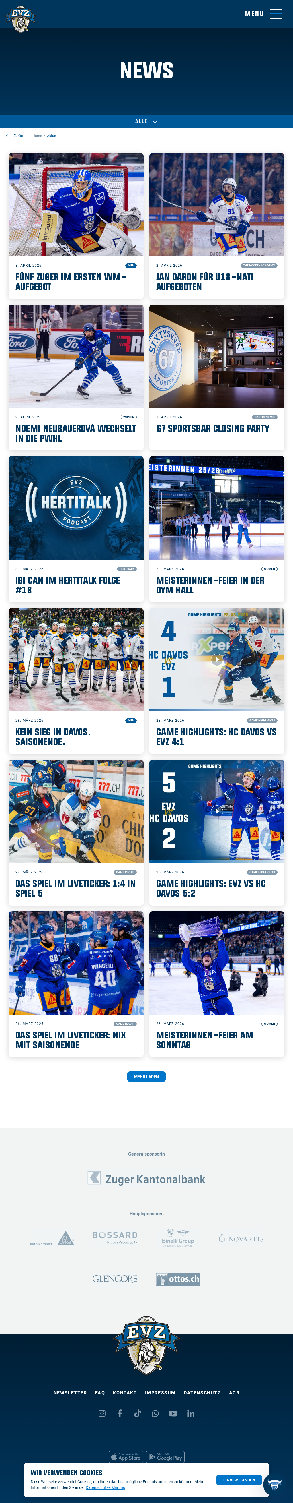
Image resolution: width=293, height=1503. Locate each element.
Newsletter (70, 1393)
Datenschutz (202, 1393)
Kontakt (125, 1393)
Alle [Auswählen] (146, 122)
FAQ (100, 1393)
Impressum (160, 1393)
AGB (234, 1393)
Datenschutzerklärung (105, 1487)
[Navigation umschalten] (263, 14)
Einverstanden (239, 1480)
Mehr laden (146, 1076)
